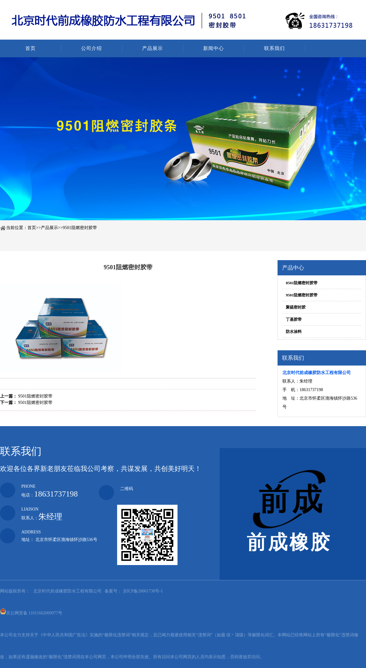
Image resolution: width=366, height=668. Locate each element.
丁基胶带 (294, 319)
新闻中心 (213, 48)
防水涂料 (294, 331)
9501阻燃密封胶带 (80, 227)
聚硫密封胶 (296, 307)
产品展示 (152, 48)
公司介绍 (91, 48)
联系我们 (274, 48)
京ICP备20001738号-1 (142, 591)
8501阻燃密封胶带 (302, 283)
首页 (30, 48)
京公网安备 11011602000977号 (31, 611)
